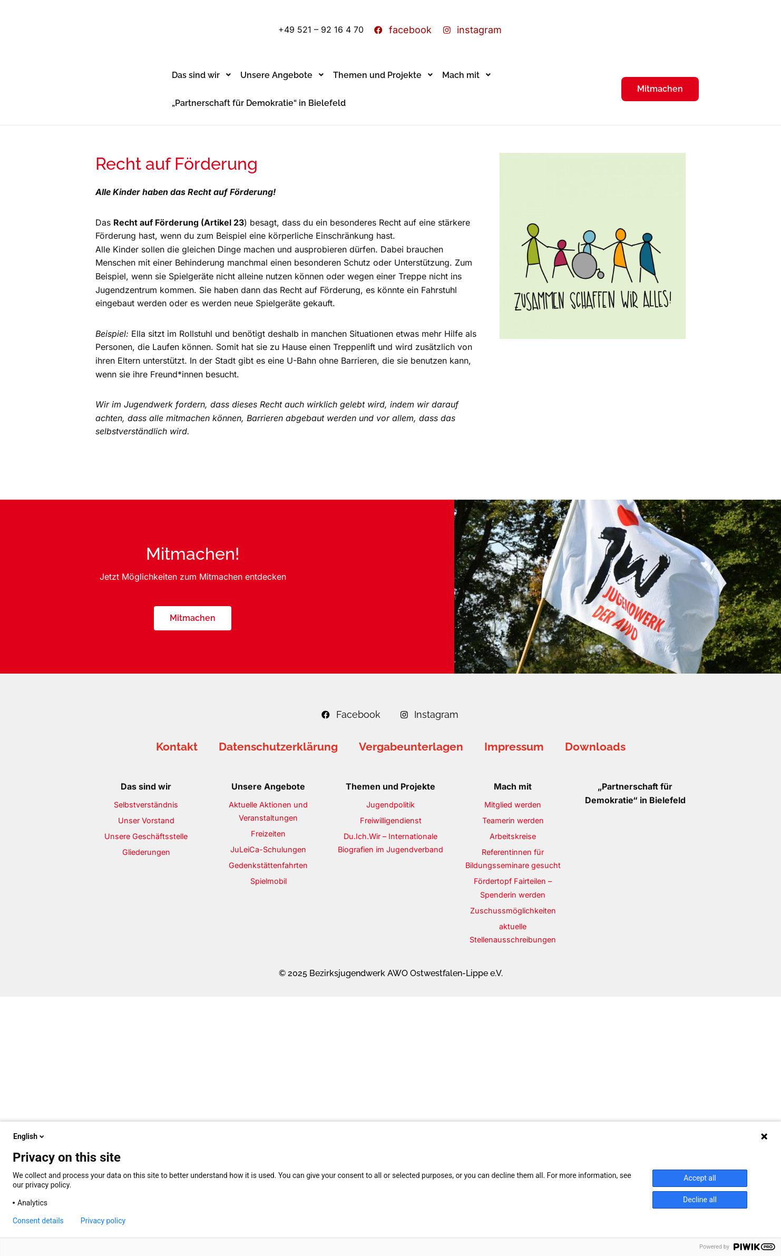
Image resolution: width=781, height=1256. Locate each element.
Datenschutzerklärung (278, 1006)
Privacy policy (103, 1220)
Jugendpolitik (390, 1063)
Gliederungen (146, 1111)
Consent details (38, 1220)
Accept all (700, 1178)
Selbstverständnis (146, 1063)
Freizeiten (268, 1093)
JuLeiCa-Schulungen (268, 1109)
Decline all (700, 1199)
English (29, 1136)
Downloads (595, 1006)
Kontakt (177, 1006)
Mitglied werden (512, 1063)
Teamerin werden (513, 1079)
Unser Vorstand (146, 1079)
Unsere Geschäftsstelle (146, 1095)
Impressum (514, 1006)
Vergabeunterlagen (411, 1006)
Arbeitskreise (513, 1095)
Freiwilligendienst (391, 1079)
